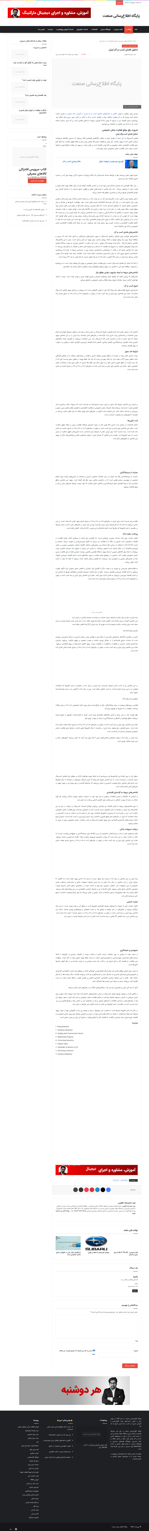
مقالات (129, 29)
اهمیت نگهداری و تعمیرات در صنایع (60, 1446)
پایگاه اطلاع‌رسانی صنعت (133, 1418)
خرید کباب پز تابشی (32, 1483)
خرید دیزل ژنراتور (33, 1438)
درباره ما (50, 29)
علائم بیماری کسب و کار (72, 161)
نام (136, 1341)
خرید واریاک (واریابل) (32, 1430)
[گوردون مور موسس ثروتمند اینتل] (131, 164)
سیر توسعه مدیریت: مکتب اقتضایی (60, 1451)
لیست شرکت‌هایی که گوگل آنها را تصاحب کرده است (29, 64)
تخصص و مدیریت (39, 47)
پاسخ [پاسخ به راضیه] (135, 1291)
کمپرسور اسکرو (34, 1487)
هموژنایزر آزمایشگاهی (32, 1491)
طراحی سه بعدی (34, 1468)
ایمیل (135, 1351)
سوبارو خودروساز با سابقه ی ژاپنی (98, 1252)
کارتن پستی (35, 1514)
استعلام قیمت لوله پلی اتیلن (30, 1446)
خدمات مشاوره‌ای (82, 29)
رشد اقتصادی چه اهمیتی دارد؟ (35, 95)
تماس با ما (41, 29)
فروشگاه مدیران (105, 29)
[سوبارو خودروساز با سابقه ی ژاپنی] (96, 1243)
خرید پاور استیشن (33, 1434)
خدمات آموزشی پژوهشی (65, 29)
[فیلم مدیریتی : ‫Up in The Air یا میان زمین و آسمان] (125, 1243)
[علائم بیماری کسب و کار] (88, 164)
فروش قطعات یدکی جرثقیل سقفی (28, 1427)
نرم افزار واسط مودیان (32, 1502)
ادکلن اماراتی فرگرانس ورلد (30, 1495)
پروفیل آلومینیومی (33, 1457)
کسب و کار (116, 1180)
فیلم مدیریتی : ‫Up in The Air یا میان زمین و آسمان (126, 1253)
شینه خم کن (35, 1510)
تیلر (37, 1442)
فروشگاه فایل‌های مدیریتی (121, 1441)
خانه (137, 29)
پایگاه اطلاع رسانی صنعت (119, 1527)
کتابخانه (94, 29)
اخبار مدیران (119, 29)
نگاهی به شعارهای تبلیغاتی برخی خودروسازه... (56, 1440)
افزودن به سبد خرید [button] (37, 180)
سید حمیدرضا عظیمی (130, 54)
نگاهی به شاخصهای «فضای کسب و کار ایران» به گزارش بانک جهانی (92, 113)
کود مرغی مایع (34, 1449)
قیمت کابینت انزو (33, 1476)
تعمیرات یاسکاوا (34, 1517)
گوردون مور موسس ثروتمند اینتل (111, 161)
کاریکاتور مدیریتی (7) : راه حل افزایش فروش (30, 215)
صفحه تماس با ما (135, 1456)
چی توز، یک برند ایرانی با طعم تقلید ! (33, 221)
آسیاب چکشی (34, 1453)
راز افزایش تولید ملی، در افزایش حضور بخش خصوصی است (68, 1253)
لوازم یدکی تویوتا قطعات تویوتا (29, 1472)
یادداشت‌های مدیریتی (125, 41)
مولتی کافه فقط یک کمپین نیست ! (33, 209)
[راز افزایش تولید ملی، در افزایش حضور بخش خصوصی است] (68, 1243)
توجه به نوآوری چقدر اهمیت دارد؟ (34, 80)
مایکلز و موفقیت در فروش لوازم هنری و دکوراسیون (32, 111)
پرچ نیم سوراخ (34, 1461)
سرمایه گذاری (124, 1180)
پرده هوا (36, 1506)
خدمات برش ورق (33, 1464)
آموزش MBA (35, 1480)
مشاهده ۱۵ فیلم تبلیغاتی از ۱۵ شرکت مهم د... (57, 1457)
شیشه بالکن (35, 1498)
